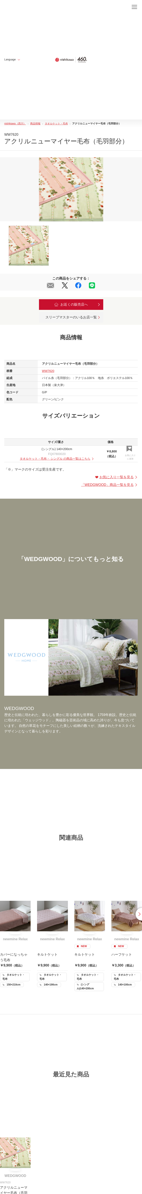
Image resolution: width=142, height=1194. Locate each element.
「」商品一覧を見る (109, 485)
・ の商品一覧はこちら (57, 458)
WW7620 (48, 371)
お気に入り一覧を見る (116, 477)
